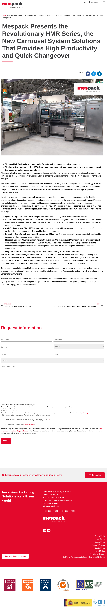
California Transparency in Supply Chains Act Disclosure (84, 557)
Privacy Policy (28, 425)
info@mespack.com (51, 506)
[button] (88, 73)
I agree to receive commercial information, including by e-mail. (26, 420)
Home (4, 15)
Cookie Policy (100, 542)
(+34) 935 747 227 (67, 511)
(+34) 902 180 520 (50, 511)
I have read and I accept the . (19, 425)
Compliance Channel (97, 554)
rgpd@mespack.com (87, 413)
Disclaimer (101, 539)
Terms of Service (98, 545)
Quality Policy (100, 548)
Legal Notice (100, 551)
